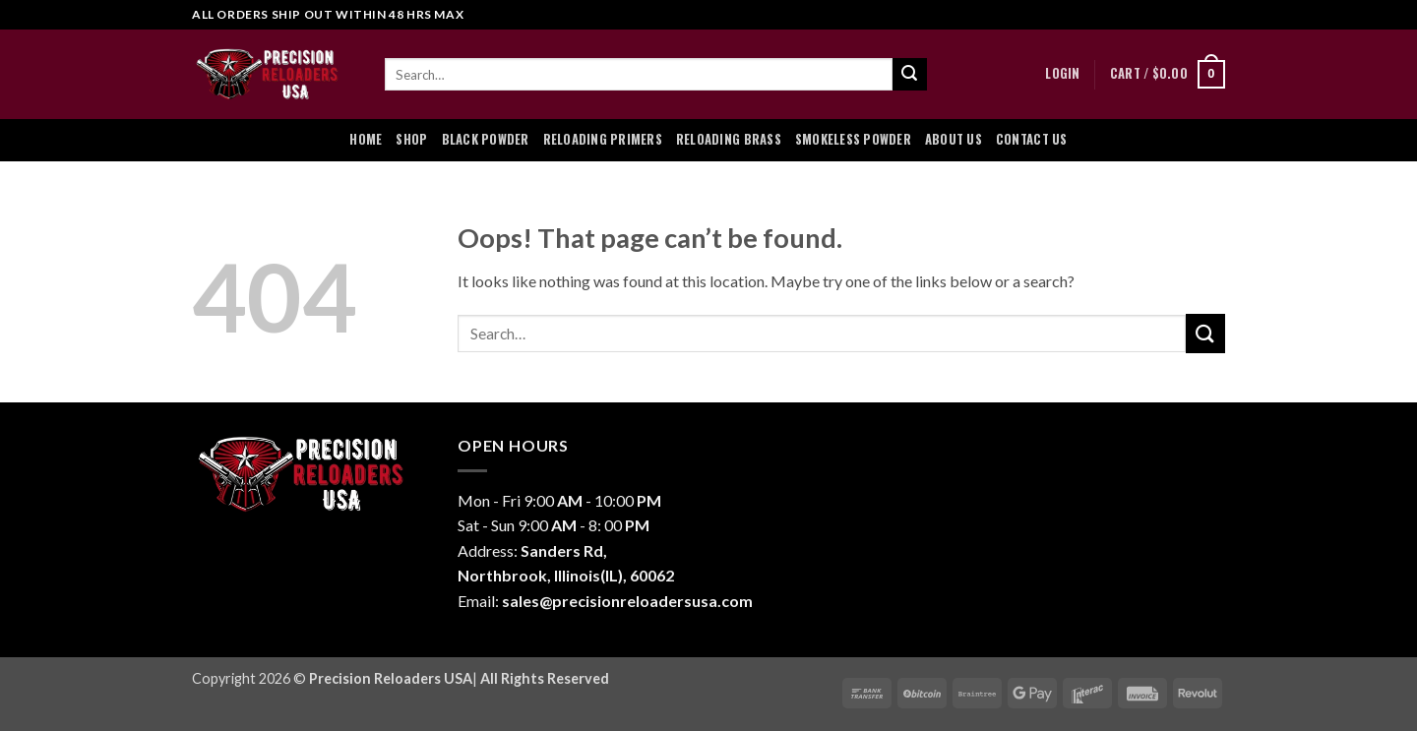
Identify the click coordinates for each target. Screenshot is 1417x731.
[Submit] (909, 74)
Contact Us (1032, 139)
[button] (1062, 73)
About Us (953, 139)
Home (365, 139)
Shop (411, 139)
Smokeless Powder (853, 139)
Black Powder (485, 139)
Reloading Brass (728, 139)
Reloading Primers (602, 139)
